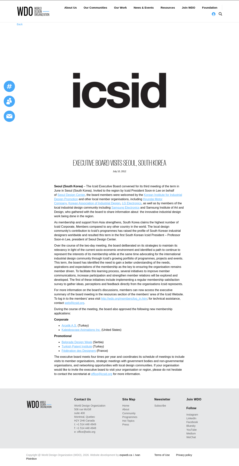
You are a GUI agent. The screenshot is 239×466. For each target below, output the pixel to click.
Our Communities (95, 7)
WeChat (191, 437)
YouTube (191, 429)
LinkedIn (191, 418)
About (125, 409)
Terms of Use (162, 454)
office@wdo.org (86, 431)
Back (20, 24)
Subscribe (160, 405)
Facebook (192, 422)
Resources (168, 7)
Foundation (209, 7)
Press (125, 424)
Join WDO (188, 7)
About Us (70, 7)
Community (129, 413)
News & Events (144, 7)
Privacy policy (184, 454)
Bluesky (190, 425)
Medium (191, 433)
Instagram (192, 414)
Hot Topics (128, 420)
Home (125, 405)
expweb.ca (126, 454)
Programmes (129, 416)
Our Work (120, 7)
